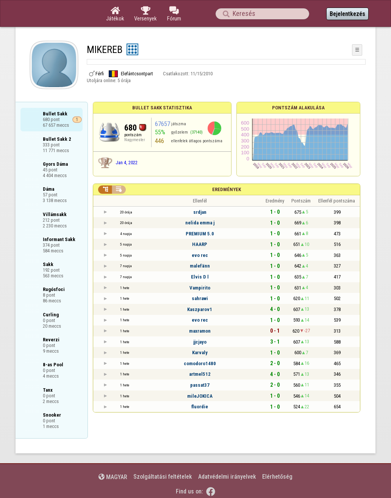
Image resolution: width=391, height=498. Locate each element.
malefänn (200, 266)
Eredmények (226, 189)
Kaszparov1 (199, 309)
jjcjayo (199, 342)
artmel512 (200, 374)
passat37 (200, 385)
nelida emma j (199, 223)
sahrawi (200, 298)
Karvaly (200, 352)
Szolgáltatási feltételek (162, 476)
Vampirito (199, 288)
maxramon (200, 331)
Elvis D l (200, 277)
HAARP (199, 244)
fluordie (199, 406)
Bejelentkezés (347, 13)
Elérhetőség (277, 476)
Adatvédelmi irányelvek (227, 476)
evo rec (200, 255)
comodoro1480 (200, 363)
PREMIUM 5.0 (200, 234)
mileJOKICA (200, 396)
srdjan (199, 212)
